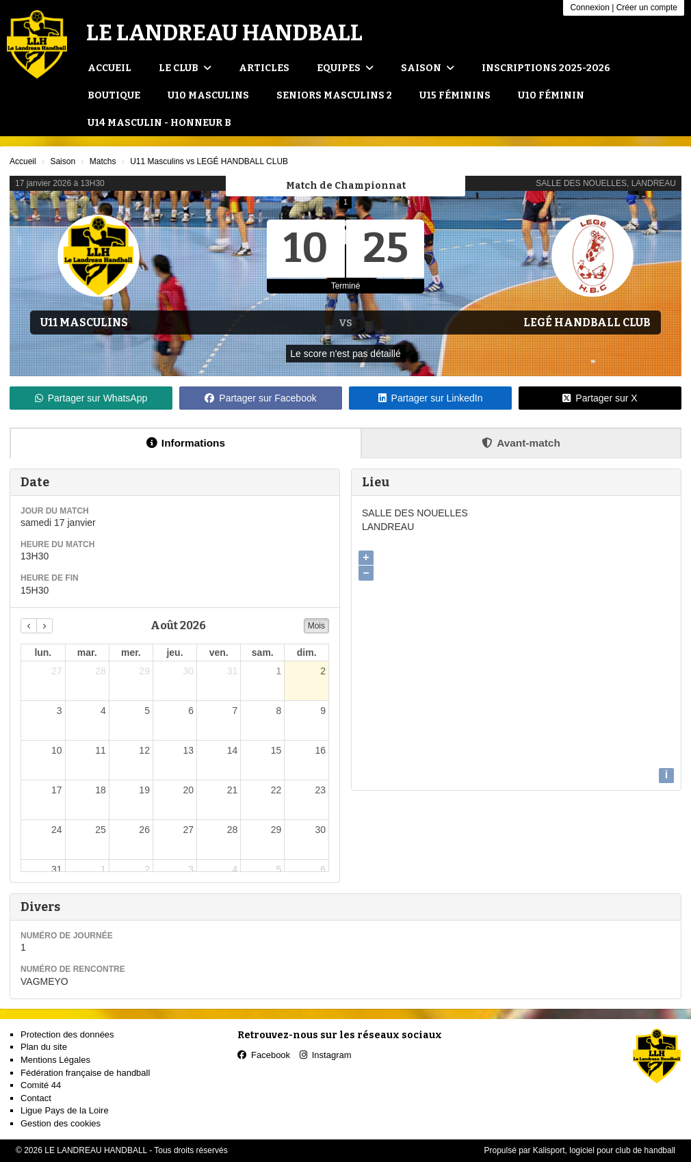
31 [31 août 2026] (56, 869)
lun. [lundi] (42, 652)
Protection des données (67, 1034)
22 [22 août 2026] (276, 789)
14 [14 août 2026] (232, 750)
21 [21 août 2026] (232, 789)
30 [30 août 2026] (320, 829)
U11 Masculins (84, 322)
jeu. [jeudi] (174, 652)
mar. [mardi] (87, 652)
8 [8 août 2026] (279, 710)
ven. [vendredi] (219, 652)
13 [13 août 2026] (188, 750)
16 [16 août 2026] (320, 750)
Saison (427, 68)
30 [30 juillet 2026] (188, 670)
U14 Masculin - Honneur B (159, 123)
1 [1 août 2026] (279, 670)
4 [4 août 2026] (103, 710)
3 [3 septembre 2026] (191, 869)
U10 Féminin (551, 95)
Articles (264, 68)
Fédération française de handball (85, 1073)
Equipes (345, 68)
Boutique (114, 95)
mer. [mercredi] (131, 652)
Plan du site (44, 1047)
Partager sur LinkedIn (430, 398)
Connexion (589, 7)
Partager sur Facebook (260, 398)
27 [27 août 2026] (188, 829)
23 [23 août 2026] (320, 789)
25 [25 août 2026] (100, 829)
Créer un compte (646, 7)
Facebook (263, 1055)
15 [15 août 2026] (276, 750)
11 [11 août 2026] (100, 750)
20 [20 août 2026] (188, 789)
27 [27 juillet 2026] (56, 670)
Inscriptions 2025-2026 (546, 68)
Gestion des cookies (61, 1123)
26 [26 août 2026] (144, 829)
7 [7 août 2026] (234, 710)
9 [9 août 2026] (323, 710)
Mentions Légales (55, 1060)
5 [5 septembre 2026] (279, 869)
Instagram (326, 1055)
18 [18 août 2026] (100, 789)
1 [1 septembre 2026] (103, 869)
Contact (36, 1098)
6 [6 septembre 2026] (323, 869)
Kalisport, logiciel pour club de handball (604, 1150)
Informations (185, 443)
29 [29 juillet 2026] (144, 670)
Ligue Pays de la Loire (65, 1110)
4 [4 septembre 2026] (234, 869)
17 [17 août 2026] (56, 789)
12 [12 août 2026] (144, 750)
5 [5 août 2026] (147, 710)
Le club (185, 68)
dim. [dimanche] (307, 652)
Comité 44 (41, 1085)
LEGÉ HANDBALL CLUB (587, 322)
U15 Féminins (455, 95)
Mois (316, 626)
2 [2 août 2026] (323, 670)
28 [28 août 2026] (232, 829)
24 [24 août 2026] (56, 829)
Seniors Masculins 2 (334, 95)
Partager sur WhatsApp (91, 398)
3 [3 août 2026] (59, 710)
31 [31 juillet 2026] (232, 670)
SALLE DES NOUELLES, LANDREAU (606, 183)
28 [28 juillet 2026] (100, 670)
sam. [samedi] (263, 652)
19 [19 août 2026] (144, 789)
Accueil (109, 68)
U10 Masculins (208, 95)
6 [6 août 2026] (191, 710)
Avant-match (521, 443)
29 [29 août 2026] (276, 829)
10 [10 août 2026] (56, 750)
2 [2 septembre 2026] (147, 869)
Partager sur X (599, 398)
